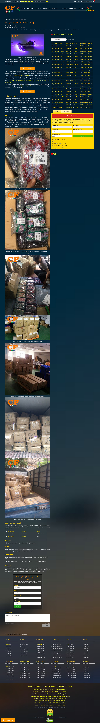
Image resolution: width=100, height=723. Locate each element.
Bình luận (12, 25)
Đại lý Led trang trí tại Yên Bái (72, 95)
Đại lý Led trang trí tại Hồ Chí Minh (58, 65)
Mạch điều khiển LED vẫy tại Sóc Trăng (72, 108)
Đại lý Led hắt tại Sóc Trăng (71, 105)
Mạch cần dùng (56, 145)
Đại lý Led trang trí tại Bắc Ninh (72, 52)
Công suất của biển (56, 140)
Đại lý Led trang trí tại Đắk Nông (72, 97)
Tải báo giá (27, 68)
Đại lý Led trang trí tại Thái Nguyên (57, 89)
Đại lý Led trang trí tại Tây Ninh (58, 87)
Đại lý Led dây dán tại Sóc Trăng (86, 103)
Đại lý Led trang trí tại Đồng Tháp (57, 100)
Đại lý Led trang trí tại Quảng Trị (57, 84)
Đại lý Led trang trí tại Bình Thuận (85, 46)
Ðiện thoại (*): (17, 595)
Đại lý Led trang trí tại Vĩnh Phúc (57, 95)
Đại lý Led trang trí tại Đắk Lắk (58, 97)
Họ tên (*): (17, 585)
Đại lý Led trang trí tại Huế (72, 64)
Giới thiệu (76, 1)
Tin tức (82, 1)
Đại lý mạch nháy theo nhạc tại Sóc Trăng (57, 44)
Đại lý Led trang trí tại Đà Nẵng (86, 95)
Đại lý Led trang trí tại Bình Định (57, 49)
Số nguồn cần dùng (57, 143)
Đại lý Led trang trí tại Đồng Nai (85, 97)
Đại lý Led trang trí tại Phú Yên (72, 78)
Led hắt (38, 531)
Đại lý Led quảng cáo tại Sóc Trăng (57, 103)
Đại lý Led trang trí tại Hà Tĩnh (72, 60)
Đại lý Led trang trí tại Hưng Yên (85, 65)
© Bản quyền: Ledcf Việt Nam (59, 147)
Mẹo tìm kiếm (70, 39)
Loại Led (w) (62, 126)
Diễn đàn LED (8, 1)
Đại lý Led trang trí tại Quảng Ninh (85, 81)
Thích (6, 25)
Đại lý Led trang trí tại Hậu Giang (86, 62)
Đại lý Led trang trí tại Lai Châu (58, 70)
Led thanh (24, 536)
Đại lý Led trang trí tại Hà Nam (86, 57)
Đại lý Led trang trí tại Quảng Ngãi (71, 81)
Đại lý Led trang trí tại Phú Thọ (58, 78)
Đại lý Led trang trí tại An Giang (86, 44)
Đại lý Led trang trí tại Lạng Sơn (57, 73)
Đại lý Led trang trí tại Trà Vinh (86, 89)
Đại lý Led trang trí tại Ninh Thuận (85, 76)
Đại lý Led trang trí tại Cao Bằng (58, 54)
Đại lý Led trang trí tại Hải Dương (58, 62)
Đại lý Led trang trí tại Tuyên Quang (57, 92)
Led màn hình (25, 75)
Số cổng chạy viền (62, 135)
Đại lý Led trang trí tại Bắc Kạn (58, 52)
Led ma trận (17, 75)
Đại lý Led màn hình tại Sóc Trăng (71, 44)
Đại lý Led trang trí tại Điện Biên (71, 100)
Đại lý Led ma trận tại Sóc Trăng (72, 103)
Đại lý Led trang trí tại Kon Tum (86, 68)
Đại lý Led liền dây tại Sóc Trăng (86, 105)
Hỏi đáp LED (15, 1)
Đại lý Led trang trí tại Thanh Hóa (71, 87)
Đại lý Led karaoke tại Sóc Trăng (86, 100)
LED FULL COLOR (25, 661)
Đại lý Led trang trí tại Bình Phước (71, 46)
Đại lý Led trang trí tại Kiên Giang (71, 68)
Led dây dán (11, 536)
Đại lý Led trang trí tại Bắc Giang (86, 49)
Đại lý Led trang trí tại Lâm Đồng (85, 70)
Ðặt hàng (18, 606)
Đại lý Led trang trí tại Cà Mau (72, 54)
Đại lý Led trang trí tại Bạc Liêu (72, 49)
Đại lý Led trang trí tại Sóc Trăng (72, 84)
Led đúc (24, 531)
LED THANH (85, 661)
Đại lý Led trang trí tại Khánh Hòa (57, 68)
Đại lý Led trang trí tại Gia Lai (58, 57)
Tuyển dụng (88, 1)
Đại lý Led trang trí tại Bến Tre (86, 52)
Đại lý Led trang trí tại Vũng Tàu (71, 92)
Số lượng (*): (17, 601)
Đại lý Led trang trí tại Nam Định (85, 73)
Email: (16, 590)
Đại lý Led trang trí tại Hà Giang (72, 57)
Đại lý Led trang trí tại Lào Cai (72, 70)
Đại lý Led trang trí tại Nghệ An (57, 76)
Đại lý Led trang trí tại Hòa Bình (86, 60)
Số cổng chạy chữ (83, 131)
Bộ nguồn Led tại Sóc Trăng (57, 108)
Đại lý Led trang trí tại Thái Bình (85, 87)
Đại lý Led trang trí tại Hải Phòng (72, 62)
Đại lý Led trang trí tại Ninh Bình (71, 76)
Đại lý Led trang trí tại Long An (71, 73)
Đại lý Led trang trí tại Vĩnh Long (85, 92)
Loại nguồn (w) (83, 126)
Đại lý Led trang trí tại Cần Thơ (86, 54)
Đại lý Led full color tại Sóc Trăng (57, 105)
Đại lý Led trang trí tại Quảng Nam (57, 81)
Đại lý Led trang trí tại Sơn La (86, 84)
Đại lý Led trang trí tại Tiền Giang (71, 89)
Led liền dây (11, 531)
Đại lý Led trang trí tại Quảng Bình (85, 78)
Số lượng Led (62, 131)
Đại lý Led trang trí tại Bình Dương (57, 46)
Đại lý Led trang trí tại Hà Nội (57, 60)
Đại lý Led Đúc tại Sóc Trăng (85, 108)
